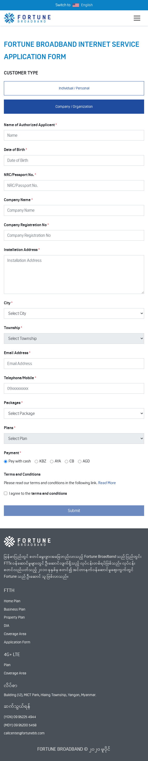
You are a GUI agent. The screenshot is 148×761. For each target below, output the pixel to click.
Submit (74, 510)
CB (71, 461)
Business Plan (14, 609)
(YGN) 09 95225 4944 (20, 717)
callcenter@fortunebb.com (24, 733)
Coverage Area (15, 634)
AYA (58, 461)
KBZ (42, 461)
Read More (107, 483)
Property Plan (14, 617)
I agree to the (38, 493)
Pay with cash (20, 461)
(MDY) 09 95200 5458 (20, 725)
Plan (7, 665)
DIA (6, 625)
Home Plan (12, 601)
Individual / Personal (74, 88)
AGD (86, 461)
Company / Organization (74, 106)
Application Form (17, 642)
